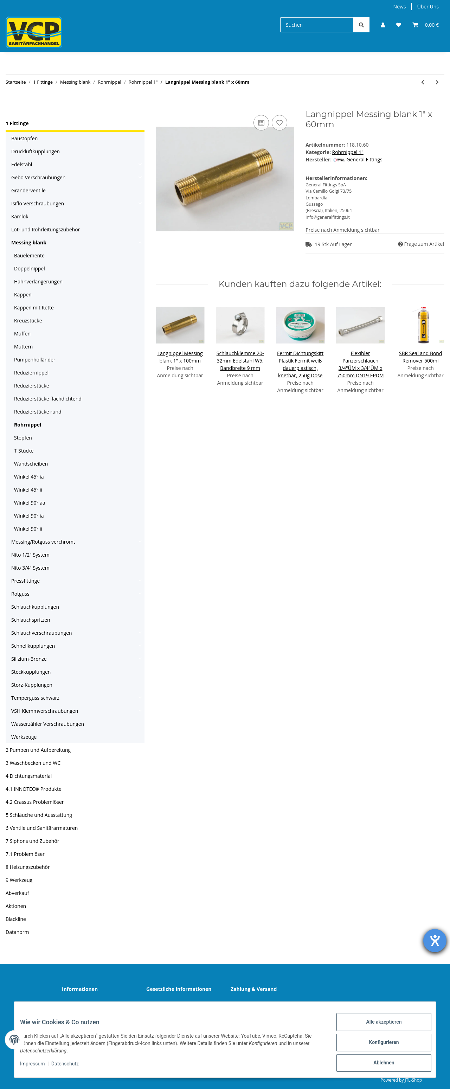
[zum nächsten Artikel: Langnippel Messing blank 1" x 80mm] (437, 82)
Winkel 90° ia (29, 515)
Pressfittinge (25, 580)
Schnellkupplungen (33, 645)
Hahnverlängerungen (38, 281)
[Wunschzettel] (399, 25)
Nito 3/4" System (30, 567)
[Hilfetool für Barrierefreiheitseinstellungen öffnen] (434, 940)
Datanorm (17, 932)
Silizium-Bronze (29, 658)
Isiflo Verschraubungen (37, 203)
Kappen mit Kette (34, 307)
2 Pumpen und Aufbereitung (38, 750)
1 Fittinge (17, 123)
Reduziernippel (31, 372)
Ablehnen (378, 1064)
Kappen (23, 294)
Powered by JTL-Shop (401, 1080)
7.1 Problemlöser (25, 854)
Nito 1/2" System (30, 554)
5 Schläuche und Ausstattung (39, 815)
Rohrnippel (27, 424)
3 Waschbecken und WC (33, 763)
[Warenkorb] (425, 25)
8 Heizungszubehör (28, 867)
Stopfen (23, 437)
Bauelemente (29, 255)
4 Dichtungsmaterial (29, 776)
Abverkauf (17, 893)
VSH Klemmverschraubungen (44, 710)
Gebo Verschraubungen (38, 177)
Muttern (23, 346)
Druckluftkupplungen (35, 151)
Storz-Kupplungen (31, 684)
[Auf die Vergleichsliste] (261, 122)
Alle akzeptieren (378, 1027)
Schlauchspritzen (30, 619)
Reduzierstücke (31, 385)
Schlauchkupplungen (35, 606)
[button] (383, 25)
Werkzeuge (24, 737)
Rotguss (20, 593)
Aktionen (16, 906)
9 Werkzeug (19, 880)
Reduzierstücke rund (38, 411)
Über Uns (428, 6)
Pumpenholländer (35, 359)
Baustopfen (24, 138)
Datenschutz (166, 1004)
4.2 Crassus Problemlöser (35, 802)
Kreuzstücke (28, 320)
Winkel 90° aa (29, 502)
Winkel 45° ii (28, 489)
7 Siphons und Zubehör (32, 841)
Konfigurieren (378, 1046)
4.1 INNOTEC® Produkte (34, 789)
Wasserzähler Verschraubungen (47, 723)
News (399, 6)
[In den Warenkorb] (161, 105)
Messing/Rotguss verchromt (43, 541)
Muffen (22, 333)
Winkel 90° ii (28, 528)
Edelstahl (21, 164)
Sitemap (245, 1004)
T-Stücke (23, 450)
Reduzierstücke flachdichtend (48, 398)
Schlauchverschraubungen (41, 632)
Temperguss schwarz (35, 697)
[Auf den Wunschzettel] (279, 122)
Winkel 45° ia (29, 476)
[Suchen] (317, 24)
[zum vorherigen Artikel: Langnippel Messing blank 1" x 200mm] (423, 82)
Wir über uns (82, 1004)
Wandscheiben (31, 463)
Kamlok (19, 216)
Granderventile (28, 190)
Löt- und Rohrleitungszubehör (45, 229)
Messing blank (28, 242)
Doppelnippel (29, 268)
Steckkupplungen (31, 671)
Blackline (16, 919)
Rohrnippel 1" (348, 152)
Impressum (38, 1067)
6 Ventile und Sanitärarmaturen (42, 828)
